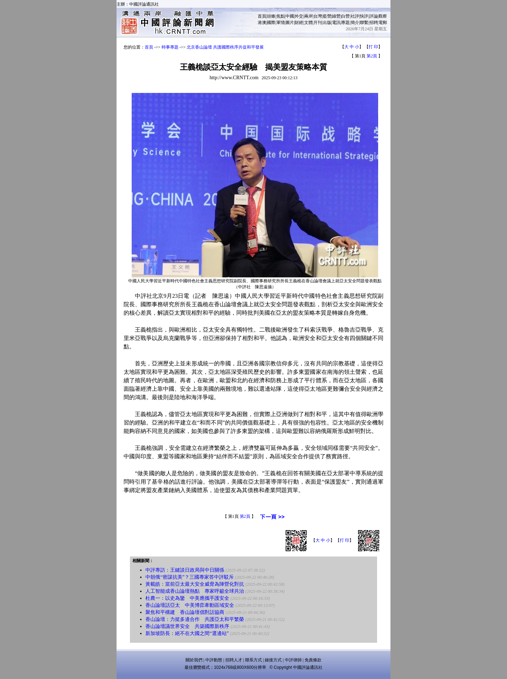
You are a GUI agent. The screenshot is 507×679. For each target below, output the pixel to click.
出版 (327, 22)
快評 (364, 16)
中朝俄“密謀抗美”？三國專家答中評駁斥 (189, 577)
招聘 (373, 22)
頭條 (271, 16)
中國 (290, 16)
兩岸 (308, 16)
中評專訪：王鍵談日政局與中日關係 (184, 570)
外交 (299, 16)
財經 (299, 22)
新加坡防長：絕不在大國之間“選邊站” (187, 633)
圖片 (290, 22)
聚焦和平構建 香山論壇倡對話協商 (184, 612)
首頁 (262, 16)
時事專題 (170, 47)
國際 (271, 22)
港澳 (262, 22)
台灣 (317, 16)
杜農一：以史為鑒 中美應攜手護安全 (187, 598)
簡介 (355, 22)
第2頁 (372, 56)
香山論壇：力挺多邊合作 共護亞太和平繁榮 (194, 619)
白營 (345, 16)
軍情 (280, 22)
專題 (345, 22)
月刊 (317, 22)
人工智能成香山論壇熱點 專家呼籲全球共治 (194, 591)
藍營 (327, 16)
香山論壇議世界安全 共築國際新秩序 (187, 626)
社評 (355, 16)
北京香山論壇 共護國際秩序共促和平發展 (225, 47)
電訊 (336, 22)
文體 (308, 22)
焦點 (280, 16)
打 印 (373, 46)
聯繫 (364, 22)
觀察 (382, 16)
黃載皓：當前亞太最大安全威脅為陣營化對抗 (194, 584)
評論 (373, 16)
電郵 (382, 22)
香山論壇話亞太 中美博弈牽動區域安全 (189, 605)
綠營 (336, 16)
